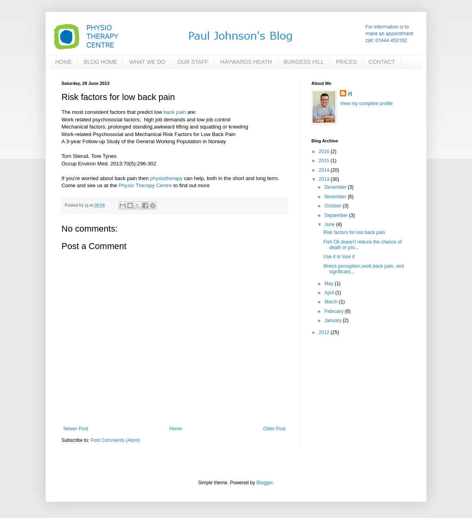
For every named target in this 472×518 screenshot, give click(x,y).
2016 (325, 151)
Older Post (274, 429)
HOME (63, 62)
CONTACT (381, 62)
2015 (325, 160)
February (334, 311)
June (330, 224)
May (329, 283)
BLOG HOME (100, 62)
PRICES (346, 62)
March (331, 302)
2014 (325, 170)
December (336, 187)
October (333, 206)
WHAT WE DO (147, 62)
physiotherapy (166, 178)
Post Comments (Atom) (115, 440)
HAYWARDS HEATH (246, 62)
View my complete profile (366, 103)
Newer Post (75, 429)
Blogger (264, 482)
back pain (174, 112)
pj (350, 93)
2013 (325, 179)
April (329, 292)
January (333, 320)
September (336, 215)
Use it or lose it (339, 256)
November (336, 197)
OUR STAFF (192, 62)
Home (175, 429)
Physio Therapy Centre (145, 185)
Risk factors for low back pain (354, 232)
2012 (325, 332)
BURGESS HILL (304, 62)
